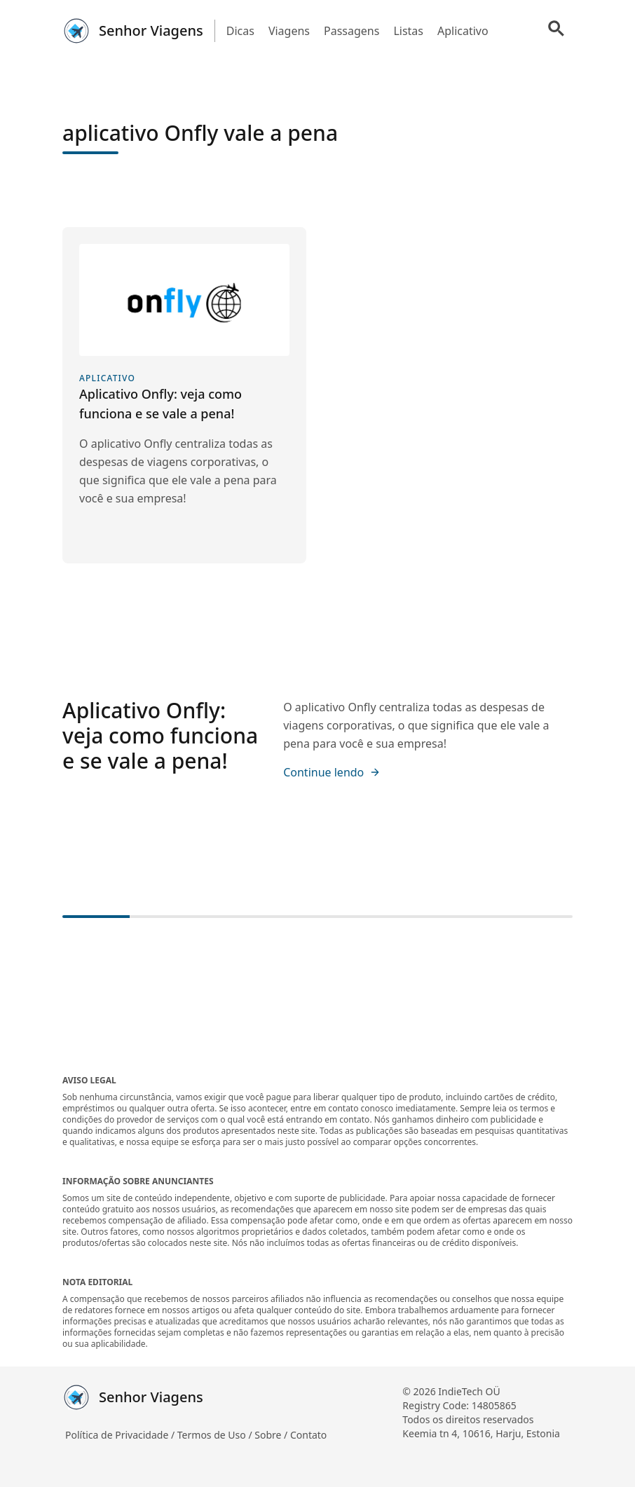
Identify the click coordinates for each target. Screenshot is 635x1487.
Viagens (289, 31)
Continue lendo (332, 772)
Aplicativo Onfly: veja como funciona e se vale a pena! (160, 735)
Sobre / (272, 1434)
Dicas (240, 31)
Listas (408, 31)
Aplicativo (463, 31)
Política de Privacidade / (121, 1434)
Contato (308, 1434)
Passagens (351, 31)
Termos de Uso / (215, 1434)
